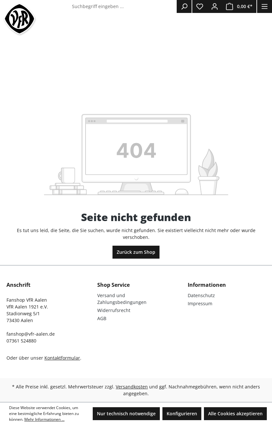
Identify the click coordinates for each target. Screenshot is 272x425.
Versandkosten (132, 387)
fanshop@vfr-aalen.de (30, 334)
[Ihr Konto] (214, 6)
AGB (101, 318)
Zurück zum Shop (136, 252)
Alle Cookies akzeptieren (235, 413)
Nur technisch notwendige (126, 413)
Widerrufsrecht (113, 310)
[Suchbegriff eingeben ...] (123, 6)
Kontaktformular (62, 358)
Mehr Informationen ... (44, 419)
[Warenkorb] (239, 6)
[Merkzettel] (199, 6)
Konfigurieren (182, 413)
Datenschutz (201, 295)
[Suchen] (184, 6)
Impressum (200, 303)
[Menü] (264, 6)
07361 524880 (21, 341)
